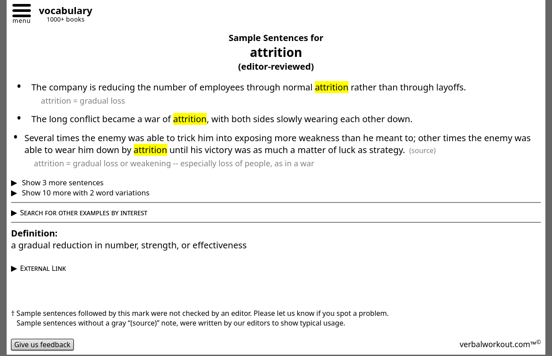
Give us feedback (42, 344)
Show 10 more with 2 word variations (84, 192)
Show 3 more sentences (61, 182)
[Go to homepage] (62, 11)
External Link (43, 268)
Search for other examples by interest (83, 212)
